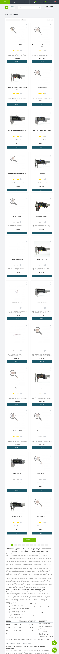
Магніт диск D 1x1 (17, 44)
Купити (17, 61)
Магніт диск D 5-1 (41, 516)
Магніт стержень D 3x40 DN (17, 345)
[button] (24, 2)
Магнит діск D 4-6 (17, 473)
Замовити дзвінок (49, 8)
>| (46, 545)
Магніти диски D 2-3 (42, 87)
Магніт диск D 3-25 (42, 302)
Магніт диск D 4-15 (42, 473)
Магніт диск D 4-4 (17, 430)
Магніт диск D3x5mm (41, 216)
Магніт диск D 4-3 (41, 388)
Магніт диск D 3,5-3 (42, 345)
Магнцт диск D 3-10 (42, 259)
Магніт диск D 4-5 (41, 430)
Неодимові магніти (9, 11)
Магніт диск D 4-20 (17, 516)
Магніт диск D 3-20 (17, 302)
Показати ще (29, 539)
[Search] (39, 7)
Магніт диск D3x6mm (17, 259)
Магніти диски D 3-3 (42, 173)
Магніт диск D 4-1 (17, 388)
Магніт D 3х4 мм (17, 216)
